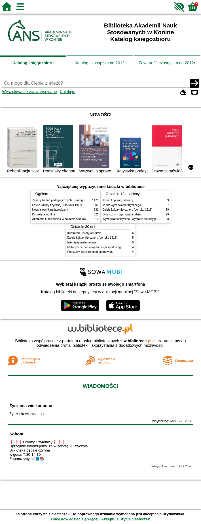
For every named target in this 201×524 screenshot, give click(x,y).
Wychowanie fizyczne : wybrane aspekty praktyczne (135, 219)
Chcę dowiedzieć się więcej (74, 519)
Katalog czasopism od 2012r (100, 63)
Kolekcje (67, 91)
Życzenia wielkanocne (30, 405)
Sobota (16, 434)
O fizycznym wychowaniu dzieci (123, 214)
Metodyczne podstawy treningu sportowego (94, 247)
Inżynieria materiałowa (81, 242)
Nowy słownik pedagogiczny (50, 209)
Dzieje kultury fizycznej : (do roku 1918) (57, 205)
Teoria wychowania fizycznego (122, 205)
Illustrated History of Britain (84, 233)
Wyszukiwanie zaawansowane (29, 91)
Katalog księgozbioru (33, 63)
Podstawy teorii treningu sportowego (90, 251)
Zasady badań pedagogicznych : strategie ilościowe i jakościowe (73, 200)
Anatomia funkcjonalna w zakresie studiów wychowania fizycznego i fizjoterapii (82, 219)
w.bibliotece (138, 341)
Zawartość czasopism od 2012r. (167, 63)
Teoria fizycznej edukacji (118, 200)
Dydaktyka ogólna (43, 214)
